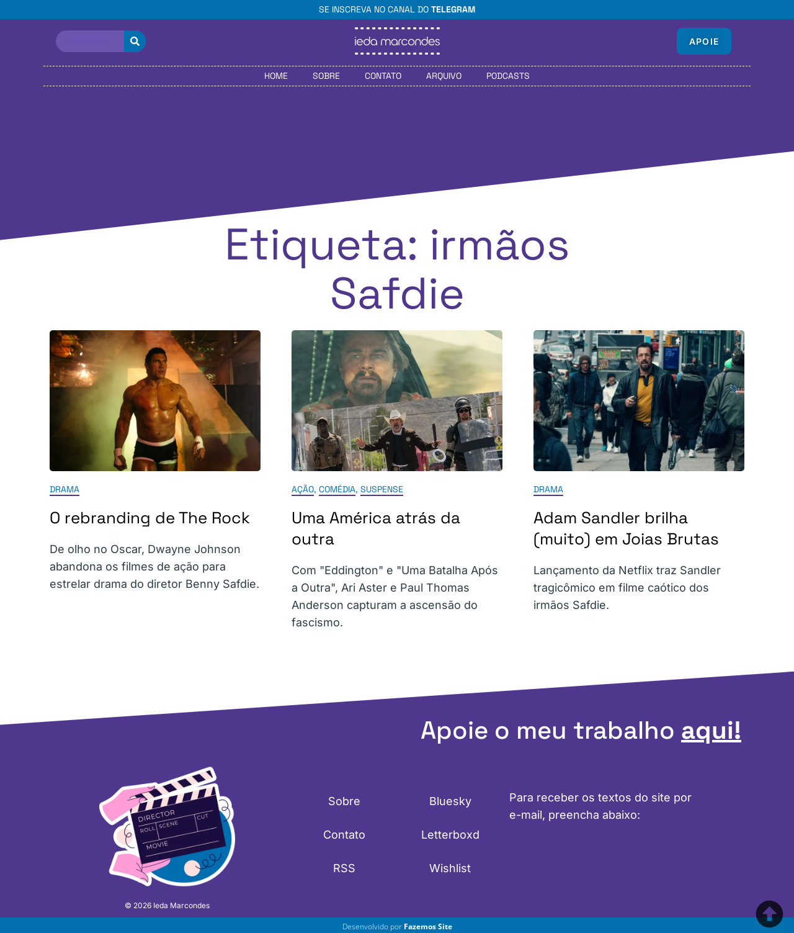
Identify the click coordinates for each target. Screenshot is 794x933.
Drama (64, 489)
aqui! (711, 730)
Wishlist (450, 868)
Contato (383, 75)
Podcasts (508, 75)
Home (276, 75)
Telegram (453, 9)
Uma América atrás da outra (376, 528)
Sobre (326, 75)
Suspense (381, 489)
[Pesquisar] (135, 41)
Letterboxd (450, 834)
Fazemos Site (428, 926)
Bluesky (450, 801)
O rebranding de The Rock (150, 517)
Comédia (337, 489)
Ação (303, 489)
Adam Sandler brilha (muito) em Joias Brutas (626, 528)
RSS (344, 868)
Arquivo (444, 75)
